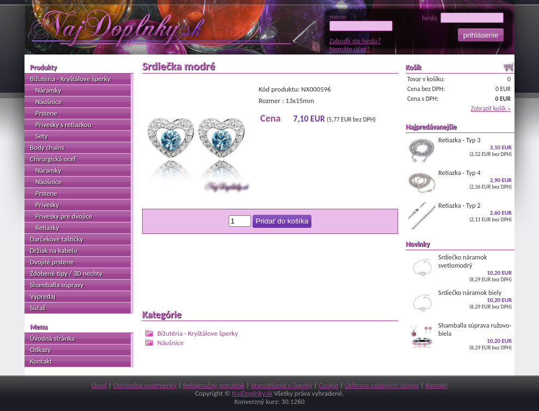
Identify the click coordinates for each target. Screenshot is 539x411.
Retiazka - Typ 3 (460, 150)
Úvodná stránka (52, 338)
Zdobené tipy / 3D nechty (66, 273)
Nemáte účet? (349, 49)
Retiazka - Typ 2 (460, 215)
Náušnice (170, 343)
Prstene (46, 113)
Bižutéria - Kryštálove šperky (197, 333)
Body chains (47, 147)
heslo (463, 18)
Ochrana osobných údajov (382, 385)
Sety (41, 136)
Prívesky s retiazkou (63, 124)
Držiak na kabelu (53, 250)
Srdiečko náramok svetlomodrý (460, 268)
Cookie (328, 385)
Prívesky (47, 205)
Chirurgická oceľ (53, 159)
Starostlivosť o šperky (281, 385)
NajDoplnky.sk (252, 393)
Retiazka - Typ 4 (460, 182)
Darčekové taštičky (56, 239)
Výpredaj (43, 296)
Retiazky (47, 227)
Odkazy (40, 350)
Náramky (48, 90)
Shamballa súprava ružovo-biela (460, 336)
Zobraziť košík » (491, 108)
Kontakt (41, 361)
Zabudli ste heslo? (355, 41)
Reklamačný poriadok (213, 385)
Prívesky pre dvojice (63, 216)
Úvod (99, 385)
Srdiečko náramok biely (460, 302)
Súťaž (38, 308)
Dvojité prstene (52, 262)
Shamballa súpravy (56, 285)
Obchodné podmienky (145, 385)
